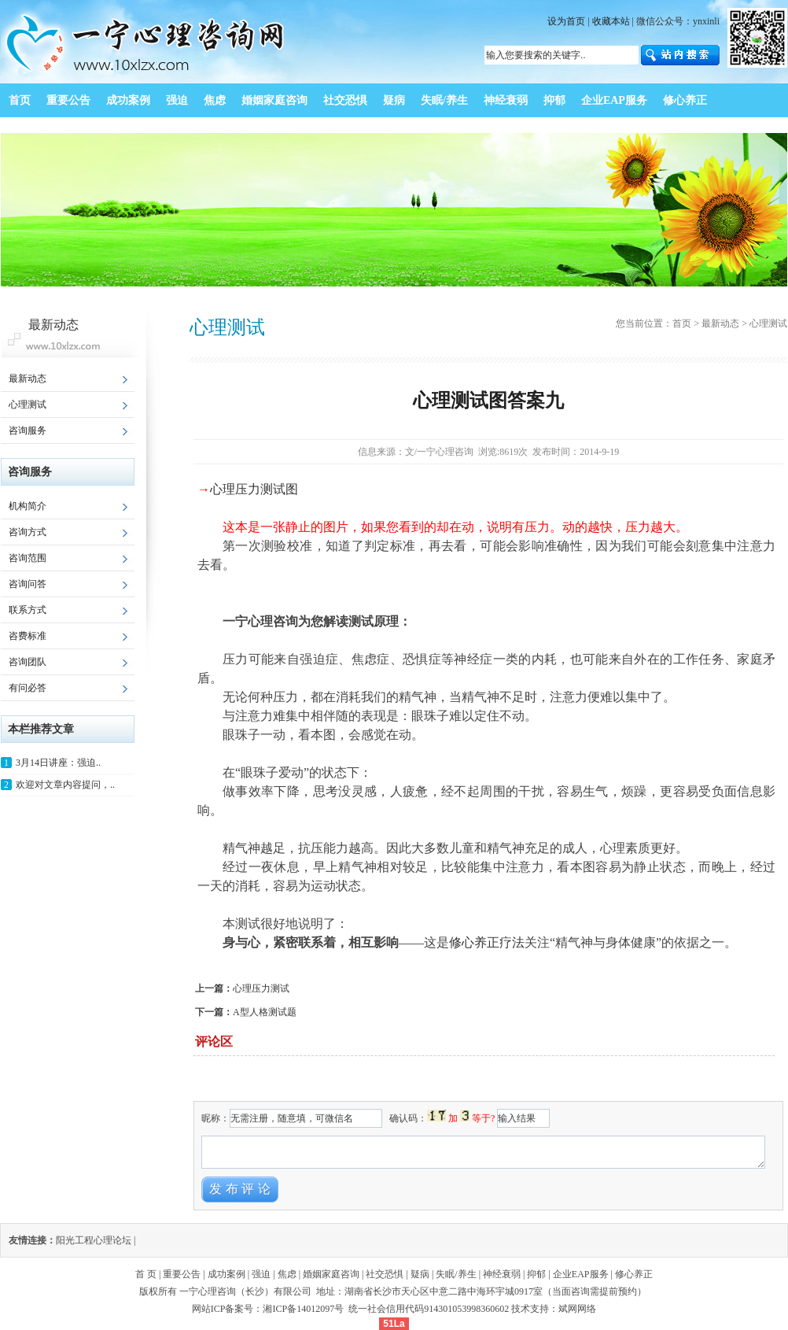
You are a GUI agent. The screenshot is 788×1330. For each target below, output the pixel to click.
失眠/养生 (456, 1274)
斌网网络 (577, 1308)
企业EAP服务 (581, 1274)
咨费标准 (27, 635)
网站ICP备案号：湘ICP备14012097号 (269, 1308)
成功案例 (226, 1274)
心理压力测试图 (254, 489)
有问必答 (27, 687)
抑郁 (536, 1274)
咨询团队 (27, 661)
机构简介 (27, 506)
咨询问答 (27, 583)
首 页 (145, 1274)
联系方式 (27, 609)
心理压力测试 (261, 988)
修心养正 (634, 1274)
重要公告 (182, 1274)
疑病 (420, 1274)
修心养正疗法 (487, 942)
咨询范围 (27, 557)
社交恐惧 (384, 1274)
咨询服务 (27, 430)
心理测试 (27, 404)
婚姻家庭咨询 (331, 1274)
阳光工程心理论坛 (93, 1240)
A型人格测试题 (264, 1012)
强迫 (261, 1274)
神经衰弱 (502, 1274)
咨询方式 (27, 532)
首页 (681, 323)
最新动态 (27, 378)
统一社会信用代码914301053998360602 (428, 1308)
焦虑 (287, 1274)
